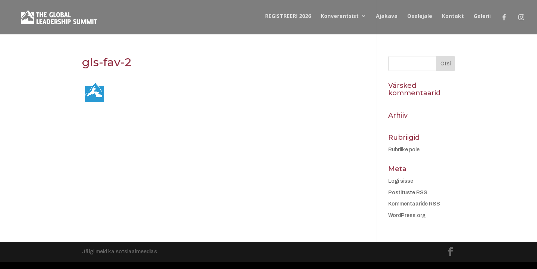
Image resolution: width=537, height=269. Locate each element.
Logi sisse (400, 181)
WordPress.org (406, 215)
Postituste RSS (407, 192)
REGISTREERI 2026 (288, 16)
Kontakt (453, 16)
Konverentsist (340, 16)
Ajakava (387, 16)
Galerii (482, 16)
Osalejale (419, 16)
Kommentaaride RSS (414, 204)
